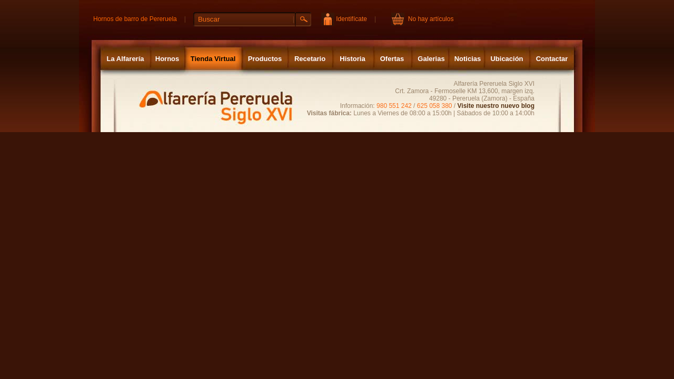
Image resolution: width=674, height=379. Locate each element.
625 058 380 (434, 105)
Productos (265, 59)
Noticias (467, 59)
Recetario (309, 59)
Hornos (167, 59)
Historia (352, 59)
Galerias (431, 59)
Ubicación (506, 59)
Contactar (552, 59)
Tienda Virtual (213, 59)
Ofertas (392, 59)
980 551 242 (394, 105)
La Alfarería (125, 59)
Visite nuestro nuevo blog (496, 105)
